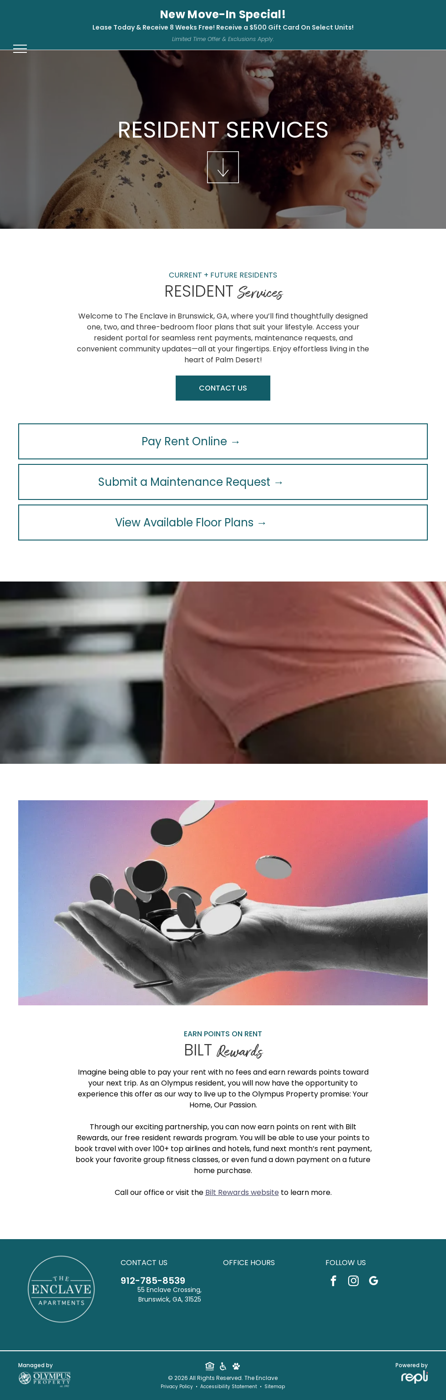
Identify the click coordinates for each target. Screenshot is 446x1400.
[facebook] (333, 1282)
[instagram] (353, 1282)
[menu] (20, 49)
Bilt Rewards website (242, 1192)
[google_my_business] (373, 1282)
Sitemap (274, 1386)
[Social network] (209, 1367)
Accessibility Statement (228, 1386)
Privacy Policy (177, 1386)
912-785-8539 (153, 1280)
